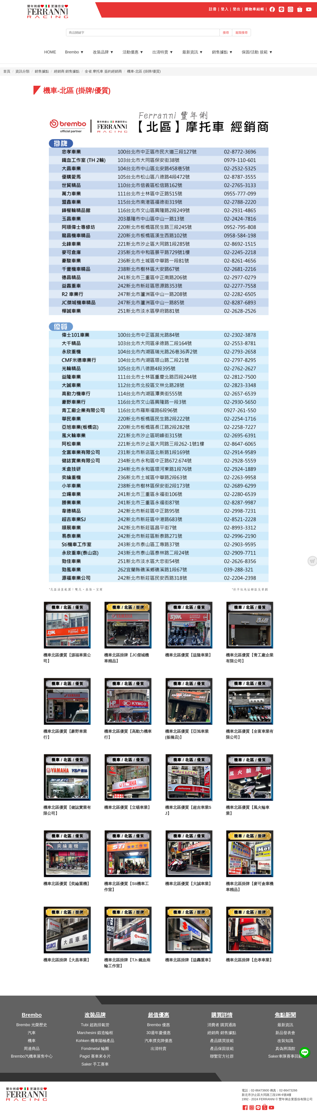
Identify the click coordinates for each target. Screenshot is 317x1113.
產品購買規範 (222, 1040)
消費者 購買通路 (221, 1025)
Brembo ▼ (74, 52)
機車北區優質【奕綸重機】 (67, 884)
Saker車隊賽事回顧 (285, 1056)
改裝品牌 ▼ (103, 52)
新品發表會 (285, 1033)
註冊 (213, 9)
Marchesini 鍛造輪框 (95, 1033)
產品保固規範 (222, 1048)
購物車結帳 (254, 9)
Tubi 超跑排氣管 (95, 1025)
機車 (32, 1040)
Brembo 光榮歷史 (31, 1025)
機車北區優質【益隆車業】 (189, 655)
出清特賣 (158, 1048)
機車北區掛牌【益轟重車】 (189, 960)
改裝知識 (285, 1040)
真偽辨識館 (285, 1048)
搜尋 (226, 32)
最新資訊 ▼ (192, 52)
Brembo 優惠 (158, 1025)
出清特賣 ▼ (162, 52)
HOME (50, 52)
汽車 (32, 1033)
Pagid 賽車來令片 (95, 1056)
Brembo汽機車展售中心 (31, 1056)
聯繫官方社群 (222, 1056)
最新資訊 (285, 1025)
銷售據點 (42, 71)
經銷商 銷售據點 (66, 71)
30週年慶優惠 (158, 1033)
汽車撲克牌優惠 (158, 1040)
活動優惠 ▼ (133, 52)
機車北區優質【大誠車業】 (189, 884)
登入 (225, 9)
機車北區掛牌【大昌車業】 (67, 960)
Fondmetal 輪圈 (95, 1048)
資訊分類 (22, 71)
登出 (237, 9)
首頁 (6, 71)
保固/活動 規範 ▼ (257, 52)
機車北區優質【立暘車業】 (128, 807)
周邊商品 (32, 1048)
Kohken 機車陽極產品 (95, 1040)
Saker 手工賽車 (95, 1064)
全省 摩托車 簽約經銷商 (103, 71)
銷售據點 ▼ (222, 52)
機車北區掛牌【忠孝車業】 (249, 960)
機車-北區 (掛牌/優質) (144, 71)
